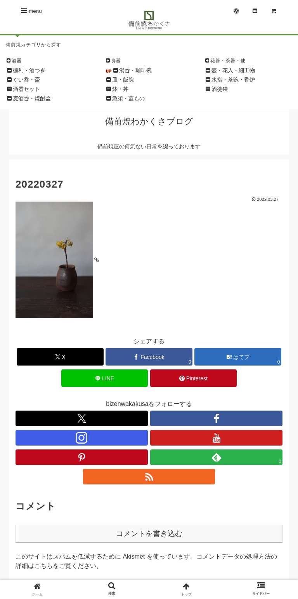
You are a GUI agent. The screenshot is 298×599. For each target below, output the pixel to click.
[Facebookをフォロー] (216, 418)
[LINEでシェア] (104, 378)
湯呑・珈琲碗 (135, 70)
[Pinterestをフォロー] (82, 457)
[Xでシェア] (60, 357)
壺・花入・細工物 (233, 70)
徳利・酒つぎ (29, 70)
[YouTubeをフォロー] (216, 438)
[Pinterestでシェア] (193, 378)
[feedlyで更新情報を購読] (216, 457)
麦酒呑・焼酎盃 (32, 98)
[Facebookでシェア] (149, 357)
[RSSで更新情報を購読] (149, 476)
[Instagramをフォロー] (82, 438)
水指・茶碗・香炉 (233, 80)
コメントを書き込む (149, 533)
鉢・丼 (120, 89)
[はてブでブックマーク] (237, 357)
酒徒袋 (219, 89)
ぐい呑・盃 (26, 80)
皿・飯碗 (123, 80)
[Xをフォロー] (82, 418)
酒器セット (26, 89)
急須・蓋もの (128, 98)
